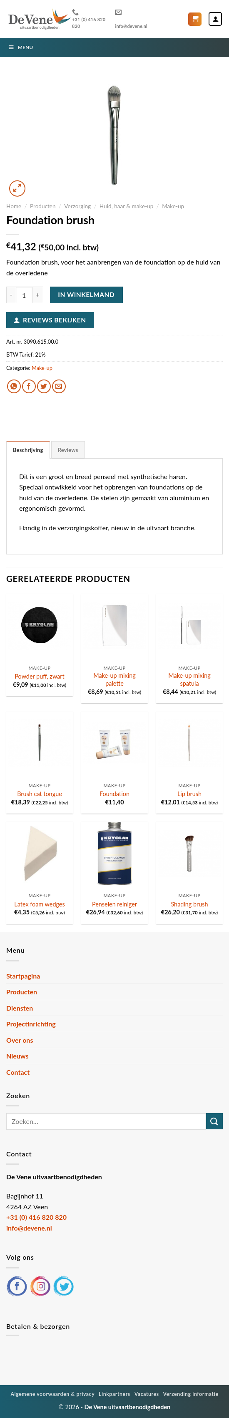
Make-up (173, 206)
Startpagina (23, 976)
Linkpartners (114, 1394)
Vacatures (146, 1394)
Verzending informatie (190, 1394)
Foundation (114, 793)
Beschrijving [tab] (28, 450)
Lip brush (189, 793)
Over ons (19, 1040)
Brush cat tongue (39, 793)
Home (13, 206)
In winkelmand (86, 294)
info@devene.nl (131, 18)
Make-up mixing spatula (189, 679)
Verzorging (77, 206)
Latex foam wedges (39, 904)
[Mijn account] (215, 18)
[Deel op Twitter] (44, 386)
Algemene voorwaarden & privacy (52, 1394)
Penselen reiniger (114, 904)
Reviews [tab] (68, 450)
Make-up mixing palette (114, 679)
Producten (43, 206)
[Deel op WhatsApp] (14, 386)
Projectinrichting (31, 1024)
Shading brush (189, 904)
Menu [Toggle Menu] (20, 47)
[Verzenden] (214, 1121)
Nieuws (17, 1056)
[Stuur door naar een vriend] (59, 386)
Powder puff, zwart (39, 676)
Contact (18, 1072)
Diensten (19, 1008)
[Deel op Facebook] (29, 386)
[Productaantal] (24, 295)
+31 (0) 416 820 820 (88, 18)
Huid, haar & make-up (127, 206)
